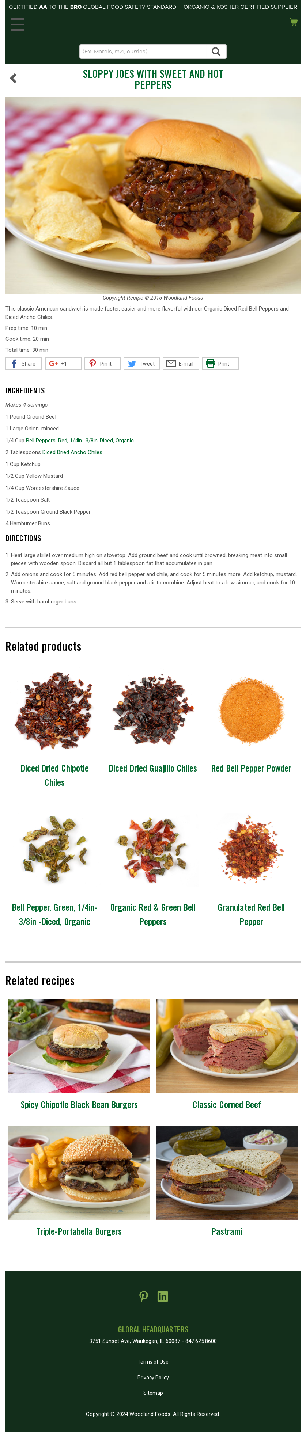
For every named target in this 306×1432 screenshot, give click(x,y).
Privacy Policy (153, 1377)
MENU (16, 22)
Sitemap (153, 1393)
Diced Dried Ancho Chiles (72, 452)
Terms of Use (153, 1362)
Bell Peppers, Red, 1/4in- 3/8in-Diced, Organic (80, 440)
